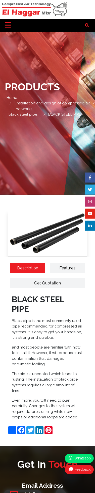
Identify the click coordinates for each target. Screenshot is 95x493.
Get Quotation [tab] (47, 283)
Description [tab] (27, 268)
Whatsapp (80, 458)
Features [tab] (67, 268)
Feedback (79, 469)
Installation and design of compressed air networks (53, 106)
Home (12, 97)
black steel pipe (23, 114)
